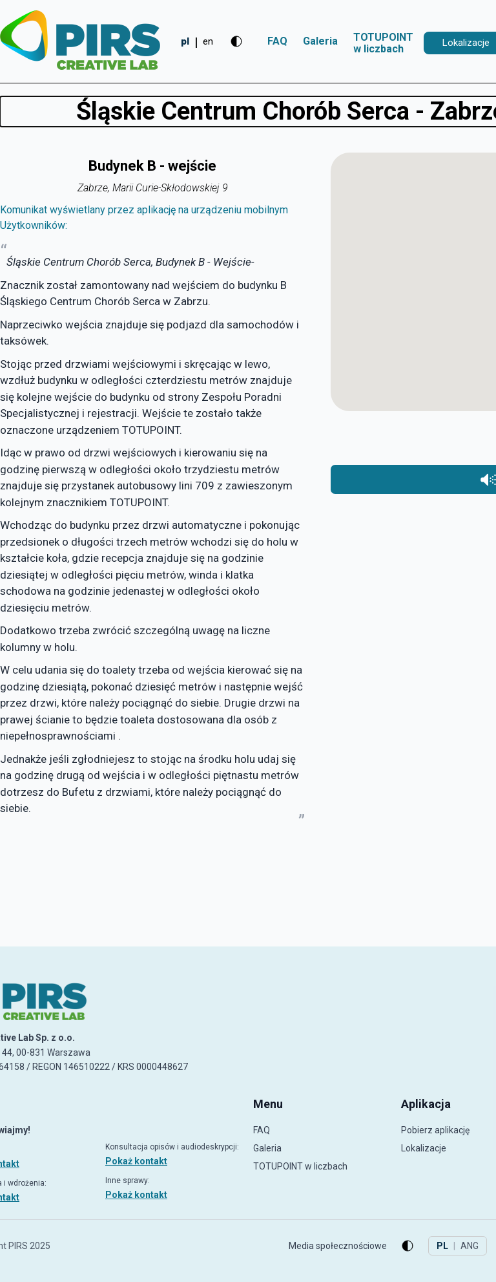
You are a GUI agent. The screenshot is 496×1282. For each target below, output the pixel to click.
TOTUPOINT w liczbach (300, 1166)
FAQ (277, 41)
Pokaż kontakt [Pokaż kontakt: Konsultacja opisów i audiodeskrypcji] (136, 1161)
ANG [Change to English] (469, 1246)
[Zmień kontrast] (236, 41)
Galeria (320, 41)
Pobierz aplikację (435, 1130)
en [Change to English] (208, 41)
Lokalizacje (423, 1148)
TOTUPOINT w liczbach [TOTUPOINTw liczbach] (383, 43)
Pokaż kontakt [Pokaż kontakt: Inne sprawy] (136, 1195)
